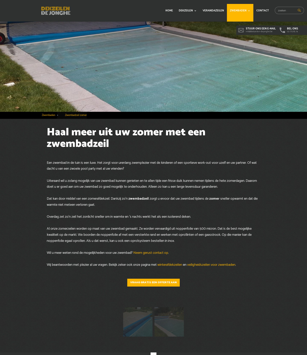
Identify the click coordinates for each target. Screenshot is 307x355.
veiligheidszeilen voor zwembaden (211, 265)
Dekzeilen (186, 10)
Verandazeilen (213, 10)
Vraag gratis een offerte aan (153, 282)
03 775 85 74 (289, 29)
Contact (262, 10)
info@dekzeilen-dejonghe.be (257, 29)
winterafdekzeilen (169, 265)
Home (169, 10)
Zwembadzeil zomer (76, 115)
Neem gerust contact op (150, 253)
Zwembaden (238, 10)
